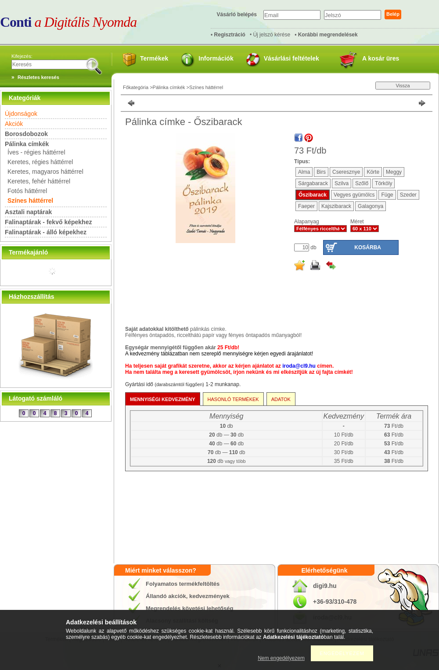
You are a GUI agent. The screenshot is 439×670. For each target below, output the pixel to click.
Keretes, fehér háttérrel (38, 181)
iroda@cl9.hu (299, 366)
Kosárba (367, 247)
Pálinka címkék (169, 87)
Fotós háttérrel (27, 190)
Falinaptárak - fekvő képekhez (48, 222)
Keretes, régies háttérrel (40, 161)
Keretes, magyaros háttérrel (45, 171)
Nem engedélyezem (281, 658)
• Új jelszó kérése (270, 35)
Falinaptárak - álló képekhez (45, 232)
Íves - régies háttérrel (36, 152)
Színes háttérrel (30, 200)
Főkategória (135, 87)
